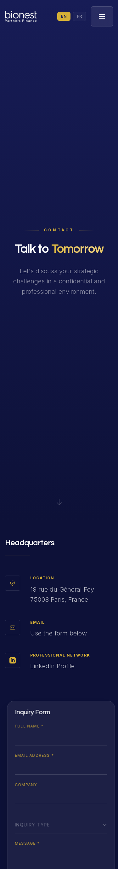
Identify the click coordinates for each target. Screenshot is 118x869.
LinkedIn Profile (52, 666)
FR (79, 16)
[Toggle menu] (102, 16)
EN (64, 16)
